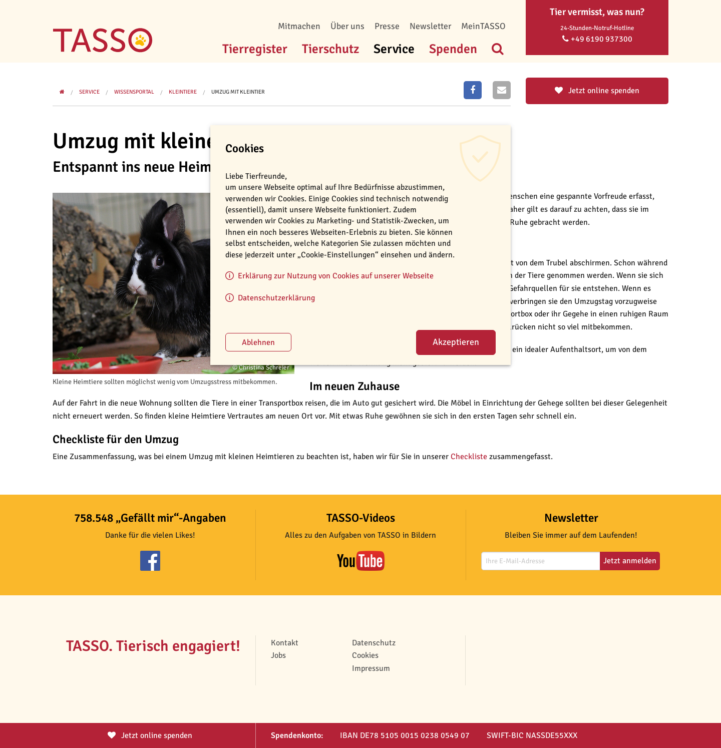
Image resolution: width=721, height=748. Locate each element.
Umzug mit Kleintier (238, 92)
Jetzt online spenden (597, 91)
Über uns (347, 26)
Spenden (453, 49)
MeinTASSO (483, 26)
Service (394, 49)
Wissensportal (134, 92)
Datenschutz (374, 643)
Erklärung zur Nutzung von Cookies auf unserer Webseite (336, 276)
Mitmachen (299, 26)
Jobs (278, 655)
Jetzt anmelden (629, 561)
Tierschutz (330, 49)
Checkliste (469, 457)
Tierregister (254, 49)
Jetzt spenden (150, 735)
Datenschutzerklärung (276, 298)
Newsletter (430, 26)
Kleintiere (183, 92)
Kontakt (284, 643)
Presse (387, 26)
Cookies (365, 655)
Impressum (371, 668)
